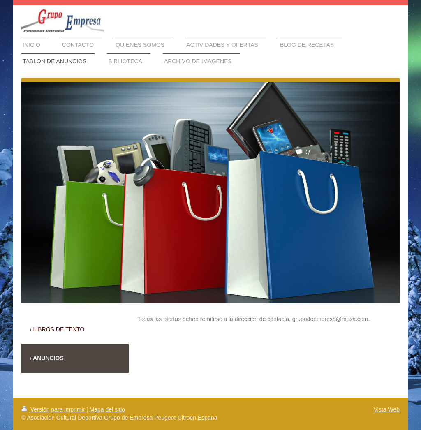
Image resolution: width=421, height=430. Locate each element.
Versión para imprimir (53, 409)
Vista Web (387, 409)
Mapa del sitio (107, 409)
